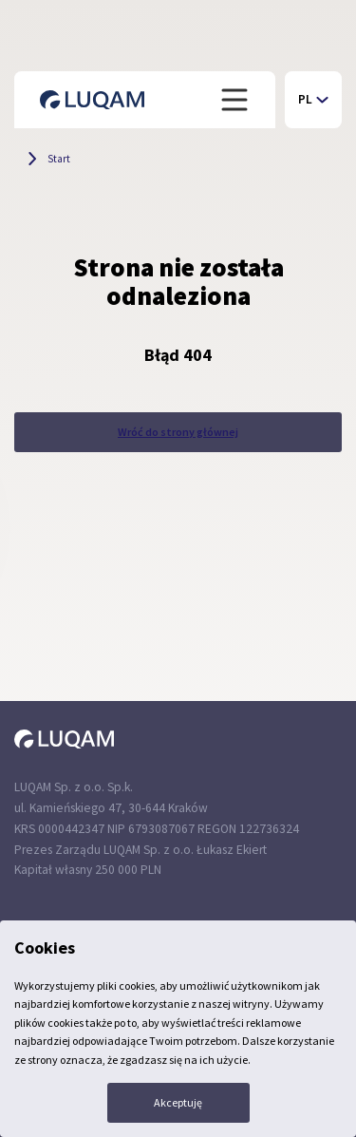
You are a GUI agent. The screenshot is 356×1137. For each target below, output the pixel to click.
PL (305, 99)
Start (58, 158)
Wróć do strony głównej (178, 432)
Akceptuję (178, 1102)
